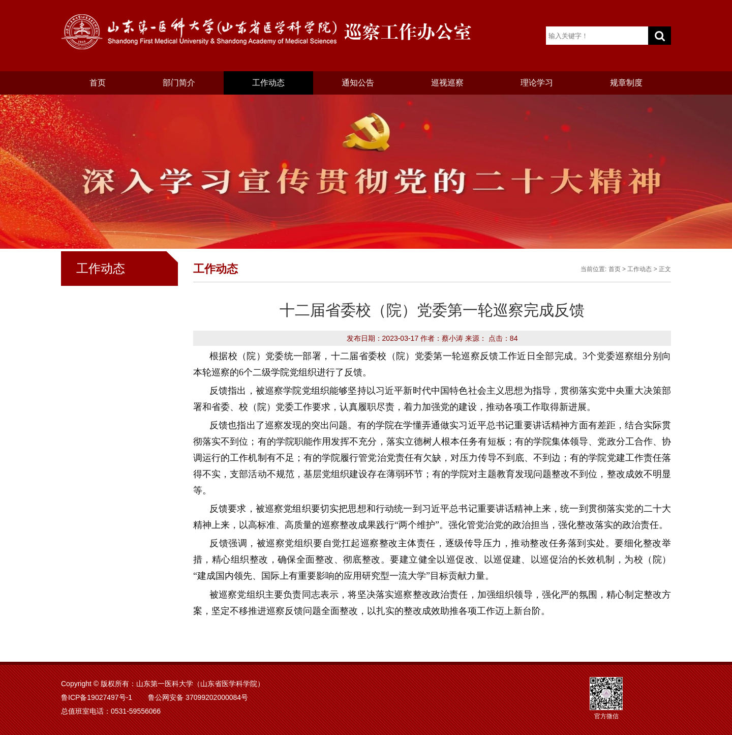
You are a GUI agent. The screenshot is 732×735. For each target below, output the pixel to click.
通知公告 (358, 82)
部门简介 (179, 82)
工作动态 (268, 82)
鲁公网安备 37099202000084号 (198, 697)
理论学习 (537, 82)
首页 (97, 82)
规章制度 (626, 82)
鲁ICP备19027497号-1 (96, 697)
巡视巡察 (447, 82)
